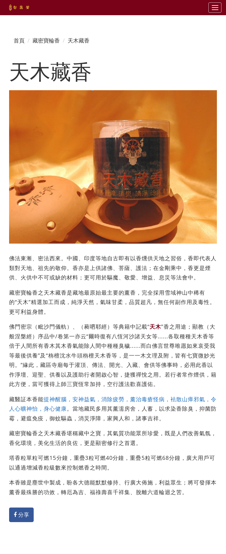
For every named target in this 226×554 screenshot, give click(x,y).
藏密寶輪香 (46, 40)
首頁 (19, 40)
